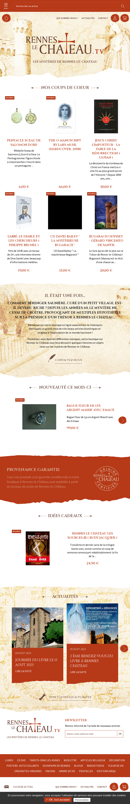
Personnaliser (82, 800)
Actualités (85, 18)
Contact (101, 18)
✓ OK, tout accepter (58, 799)
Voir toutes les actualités (70, 697)
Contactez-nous (68, 360)
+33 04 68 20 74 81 (23, 786)
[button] (122, 420)
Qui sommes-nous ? (65, 18)
